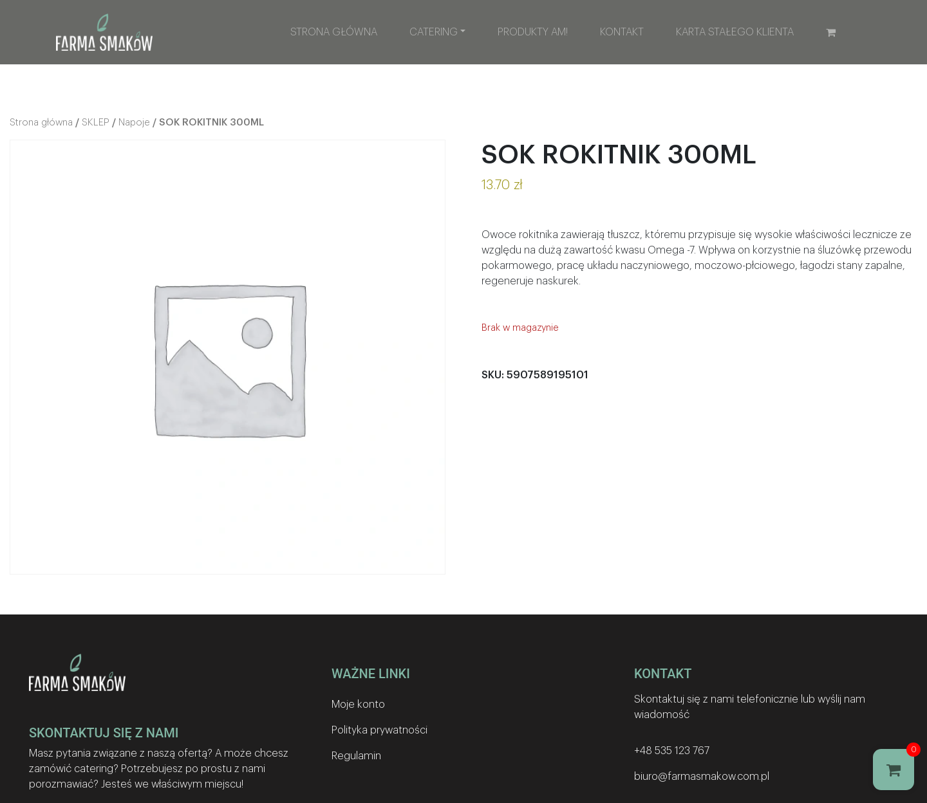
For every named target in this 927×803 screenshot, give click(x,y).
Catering (433, 32)
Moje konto (358, 704)
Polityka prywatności (379, 730)
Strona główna (333, 32)
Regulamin (356, 756)
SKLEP (95, 122)
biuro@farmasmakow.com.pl (701, 776)
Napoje (134, 122)
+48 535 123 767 (671, 751)
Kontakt (622, 32)
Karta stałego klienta (735, 32)
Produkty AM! (533, 32)
